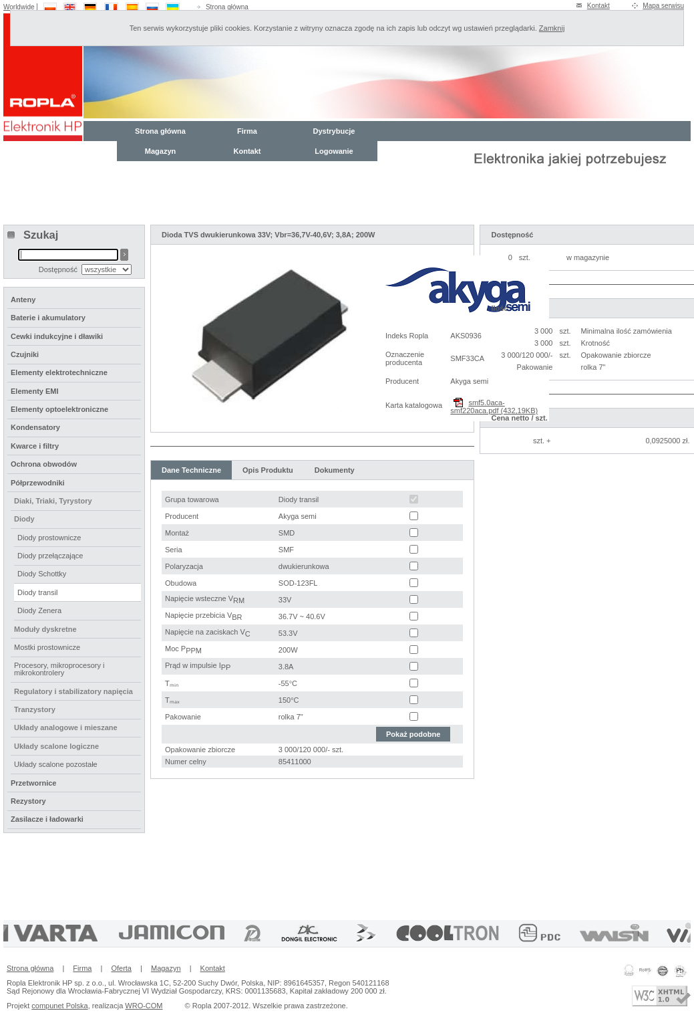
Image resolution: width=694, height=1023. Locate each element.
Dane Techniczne (191, 470)
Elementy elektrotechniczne (59, 372)
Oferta (121, 968)
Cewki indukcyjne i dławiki (57, 336)
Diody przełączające (50, 556)
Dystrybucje (334, 131)
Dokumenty (335, 470)
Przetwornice (33, 783)
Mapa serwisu (663, 5)
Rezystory (28, 801)
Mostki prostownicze (47, 647)
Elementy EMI (35, 391)
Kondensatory (35, 427)
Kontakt (598, 5)
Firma (247, 131)
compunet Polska (59, 1006)
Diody (24, 519)
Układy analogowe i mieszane (66, 727)
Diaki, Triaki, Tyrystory (53, 501)
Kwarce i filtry (35, 446)
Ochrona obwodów (44, 464)
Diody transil (37, 592)
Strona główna (227, 7)
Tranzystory (34, 709)
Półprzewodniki (38, 483)
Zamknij (552, 28)
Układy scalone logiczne (56, 746)
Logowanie (334, 151)
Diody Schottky (41, 574)
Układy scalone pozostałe (56, 764)
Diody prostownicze (49, 538)
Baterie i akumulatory (48, 318)
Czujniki (25, 354)
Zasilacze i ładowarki (47, 819)
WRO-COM (143, 1006)
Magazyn (160, 151)
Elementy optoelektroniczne (59, 409)
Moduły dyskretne (45, 629)
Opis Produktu (267, 470)
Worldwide (19, 7)
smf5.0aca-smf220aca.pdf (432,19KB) (494, 407)
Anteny (23, 300)
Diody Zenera (39, 610)
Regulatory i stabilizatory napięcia (73, 691)
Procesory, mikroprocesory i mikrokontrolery (59, 669)
